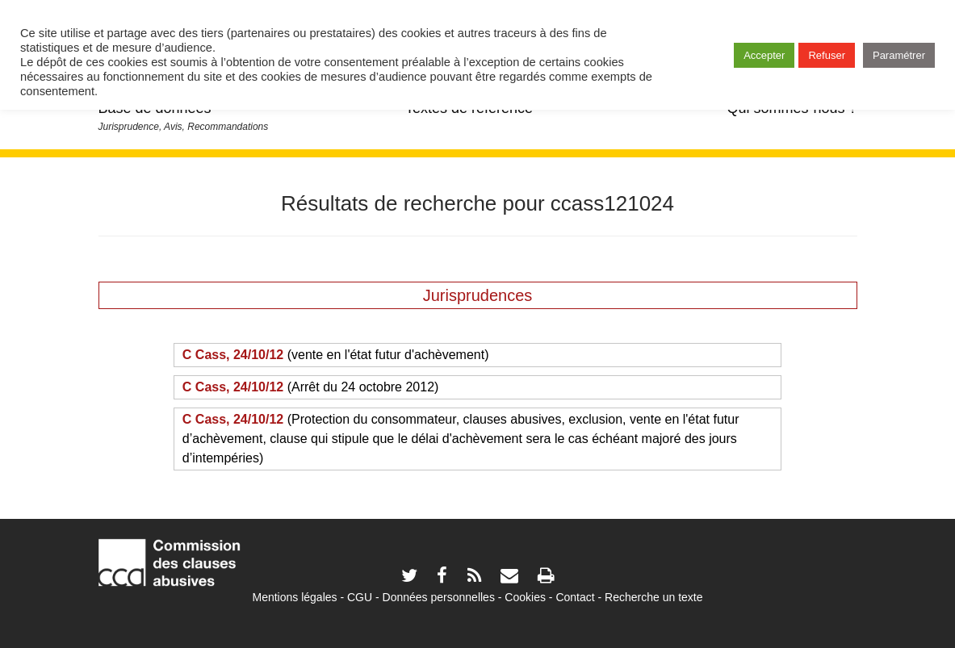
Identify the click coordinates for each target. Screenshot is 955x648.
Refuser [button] (826, 55)
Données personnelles (439, 597)
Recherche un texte (653, 597)
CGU (359, 597)
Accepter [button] (764, 55)
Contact (574, 597)
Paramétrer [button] (899, 55)
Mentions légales (294, 597)
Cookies (525, 597)
